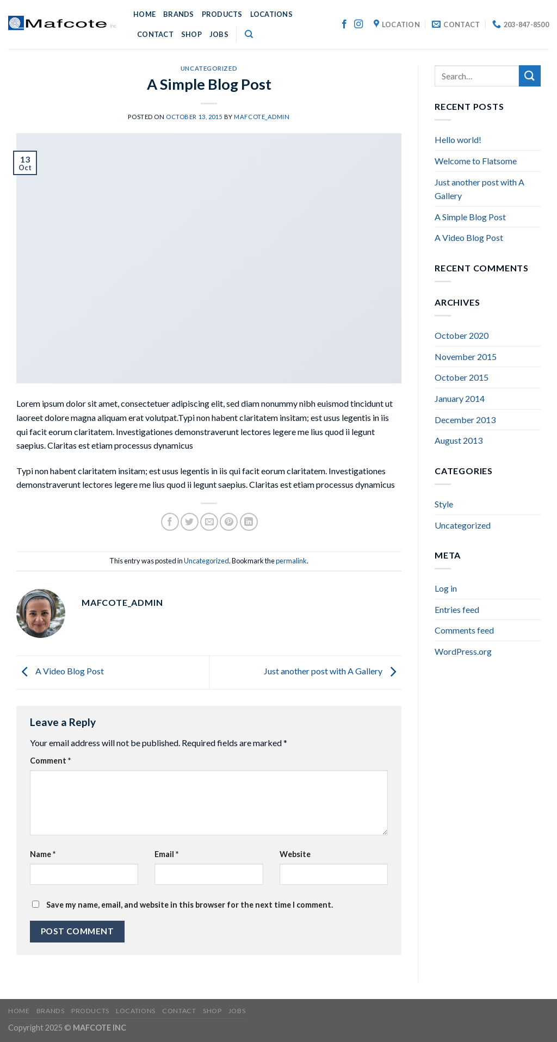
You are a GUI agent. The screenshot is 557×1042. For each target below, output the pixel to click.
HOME (144, 14)
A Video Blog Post (60, 671)
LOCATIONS (271, 14)
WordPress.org (463, 651)
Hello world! (458, 139)
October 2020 (461, 335)
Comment (50, 760)
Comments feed (464, 630)
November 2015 (466, 356)
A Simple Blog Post (470, 217)
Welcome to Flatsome (476, 161)
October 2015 (461, 377)
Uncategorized (209, 68)
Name (42, 854)
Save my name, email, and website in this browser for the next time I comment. (189, 904)
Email (166, 854)
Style (444, 504)
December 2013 (465, 419)
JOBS (218, 34)
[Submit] (530, 75)
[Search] (249, 34)
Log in (446, 588)
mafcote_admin (261, 116)
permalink (291, 560)
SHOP (191, 34)
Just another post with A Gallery (332, 671)
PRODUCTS (222, 14)
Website (295, 854)
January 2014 (460, 398)
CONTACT (155, 34)
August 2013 (458, 440)
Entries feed (457, 609)
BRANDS (178, 14)
